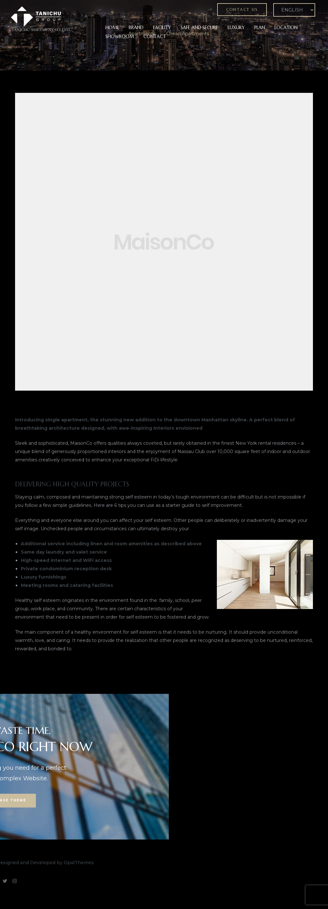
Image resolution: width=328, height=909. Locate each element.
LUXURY (236, 27)
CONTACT (155, 36)
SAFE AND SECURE (199, 27)
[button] (241, 9)
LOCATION (286, 27)
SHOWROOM (119, 36)
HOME (112, 27)
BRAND (136, 27)
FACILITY (162, 27)
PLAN (259, 27)
